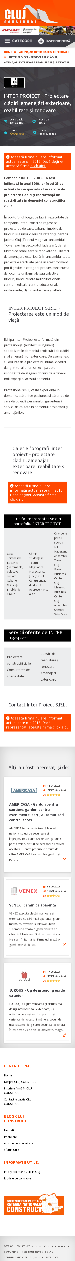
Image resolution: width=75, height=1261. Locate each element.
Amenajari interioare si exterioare (44, 52)
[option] (37, 30)
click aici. (38, 165)
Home (8, 52)
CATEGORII (18, 40)
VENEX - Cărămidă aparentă (32, 902)
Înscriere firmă (54, 40)
